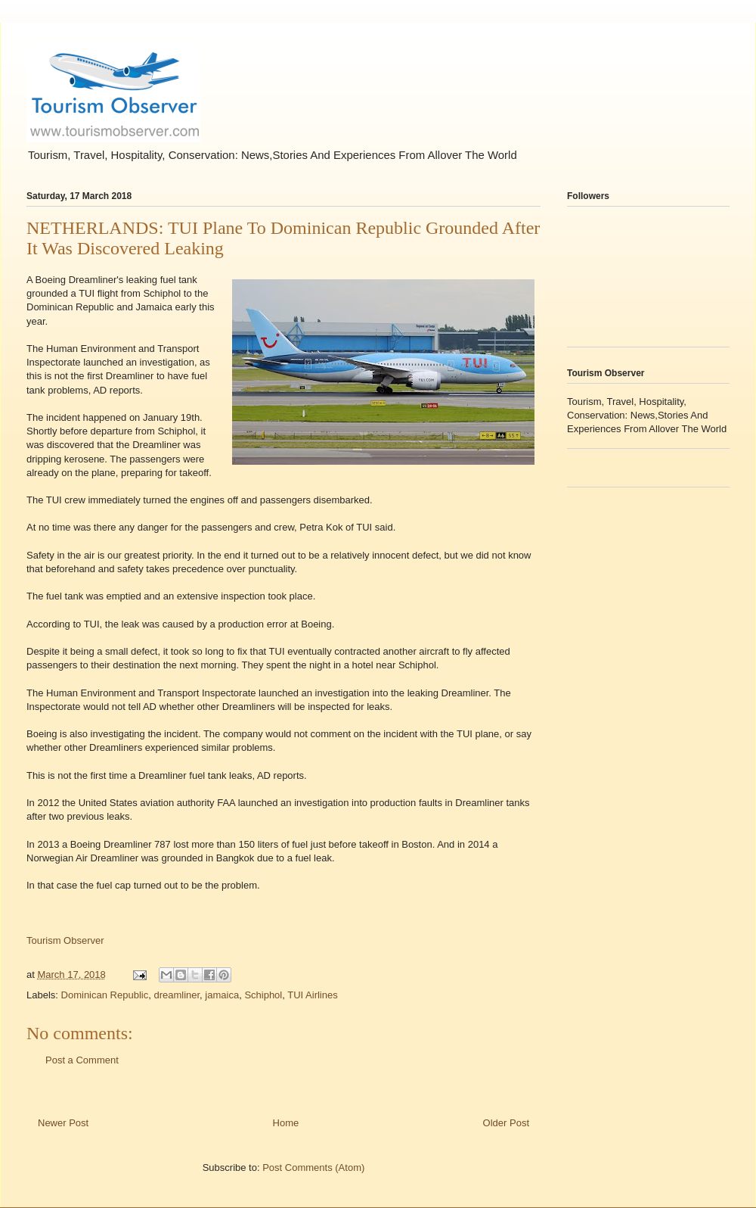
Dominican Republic (105, 995)
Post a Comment (82, 1060)
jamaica (222, 995)
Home (286, 1123)
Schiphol (263, 995)
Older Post (506, 1123)
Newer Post (63, 1123)
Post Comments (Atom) (313, 1167)
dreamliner (176, 995)
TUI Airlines (312, 995)
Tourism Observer (65, 940)
